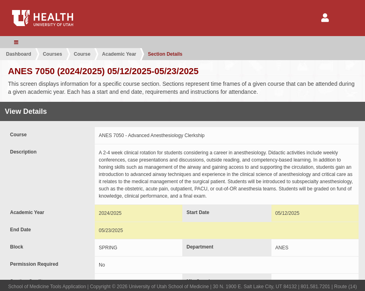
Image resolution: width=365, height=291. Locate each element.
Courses (52, 54)
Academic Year (119, 54)
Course (82, 54)
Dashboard (18, 54)
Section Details (165, 54)
